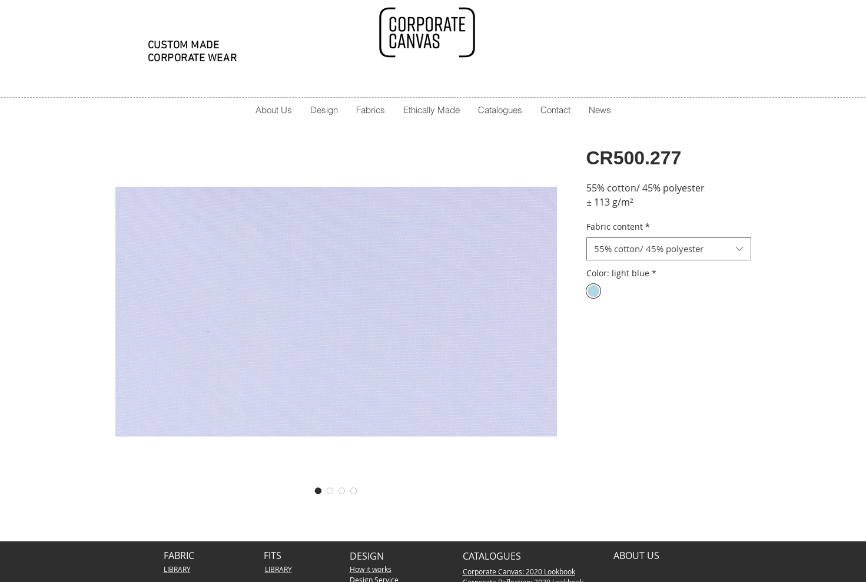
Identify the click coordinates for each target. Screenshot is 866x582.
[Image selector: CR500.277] (318, 491)
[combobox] (668, 248)
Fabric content (618, 226)
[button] (324, 110)
